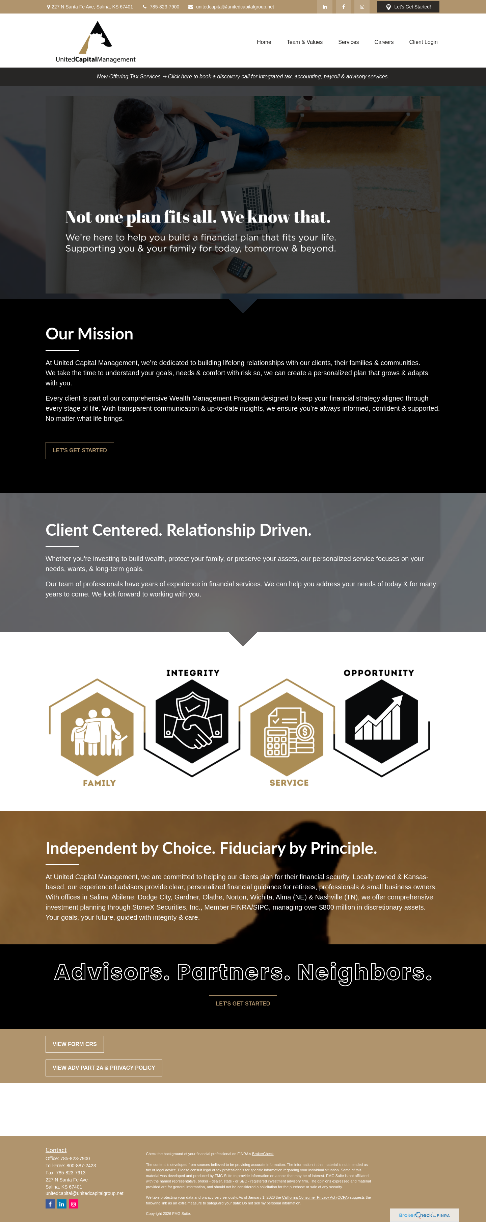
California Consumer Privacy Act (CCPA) (315, 1197)
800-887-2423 (81, 1165)
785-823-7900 (160, 6)
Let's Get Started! (408, 7)
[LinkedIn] (324, 7)
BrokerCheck (263, 1154)
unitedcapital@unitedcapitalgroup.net (231, 6)
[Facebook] (343, 7)
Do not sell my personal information (271, 1203)
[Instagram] (73, 1203)
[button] (264, 42)
